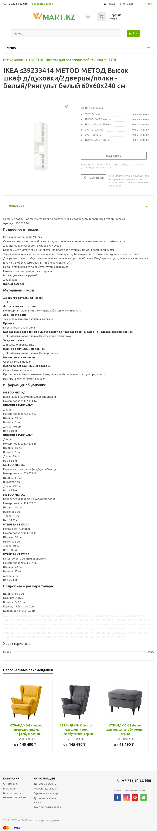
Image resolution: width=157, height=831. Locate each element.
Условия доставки (45, 788)
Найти (133, 33)
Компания (11, 778)
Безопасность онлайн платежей (14, 795)
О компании (10, 783)
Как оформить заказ (47, 806)
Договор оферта (45, 783)
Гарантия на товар (46, 793)
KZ (145, 3)
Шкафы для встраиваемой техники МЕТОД (81, 60)
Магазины (9, 788)
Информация (44, 778)
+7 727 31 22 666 (17, 3)
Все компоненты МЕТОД (23, 60)
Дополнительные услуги (45, 800)
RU (150, 3)
